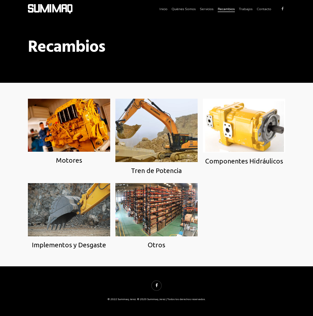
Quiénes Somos (184, 9)
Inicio (163, 9)
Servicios (207, 9)
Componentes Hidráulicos (244, 161)
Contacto (264, 9)
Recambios (226, 9)
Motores (69, 160)
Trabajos (246, 9)
